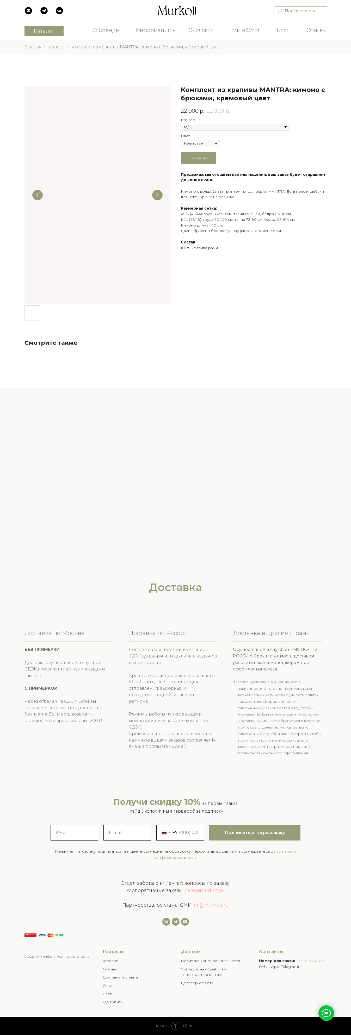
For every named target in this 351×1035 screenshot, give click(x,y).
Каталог (55, 47)
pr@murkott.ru (211, 905)
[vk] (166, 922)
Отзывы (316, 30)
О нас (108, 985)
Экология (201, 30)
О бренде (106, 30)
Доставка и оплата (120, 977)
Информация (153, 30)
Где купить (112, 1002)
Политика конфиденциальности (211, 960)
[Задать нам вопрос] (176, 922)
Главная (32, 47)
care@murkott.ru (205, 890)
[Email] (185, 922)
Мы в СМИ (245, 30)
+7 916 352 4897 (310, 960)
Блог (282, 30)
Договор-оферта (197, 983)
